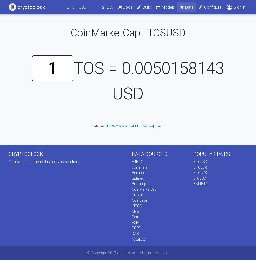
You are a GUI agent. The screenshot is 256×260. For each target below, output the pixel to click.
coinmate (139, 167)
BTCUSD (200, 161)
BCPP (136, 228)
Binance (138, 172)
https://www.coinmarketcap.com (135, 125)
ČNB (135, 211)
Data (186, 7)
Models (165, 7)
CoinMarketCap (144, 189)
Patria (136, 217)
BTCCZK (200, 172)
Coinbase (139, 200)
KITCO (137, 206)
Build (143, 7)
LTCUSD (199, 178)
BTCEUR (200, 167)
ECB (135, 222)
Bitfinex (138, 178)
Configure (210, 7)
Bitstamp (139, 183)
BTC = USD (75, 7)
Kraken (137, 195)
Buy (107, 7)
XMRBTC (200, 183)
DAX (135, 233)
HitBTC (137, 161)
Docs (124, 7)
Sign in (235, 7)
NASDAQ (139, 239)
